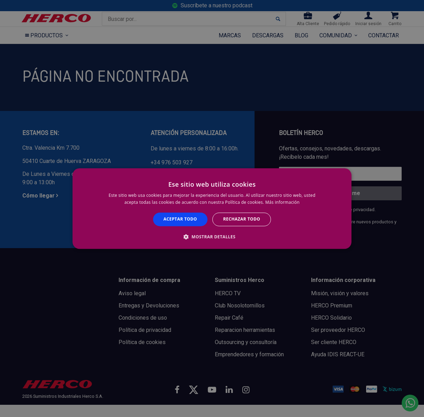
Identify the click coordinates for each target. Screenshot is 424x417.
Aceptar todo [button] (180, 219)
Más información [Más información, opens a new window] (282, 202)
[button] (212, 236)
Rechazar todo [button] (241, 219)
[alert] (212, 208)
